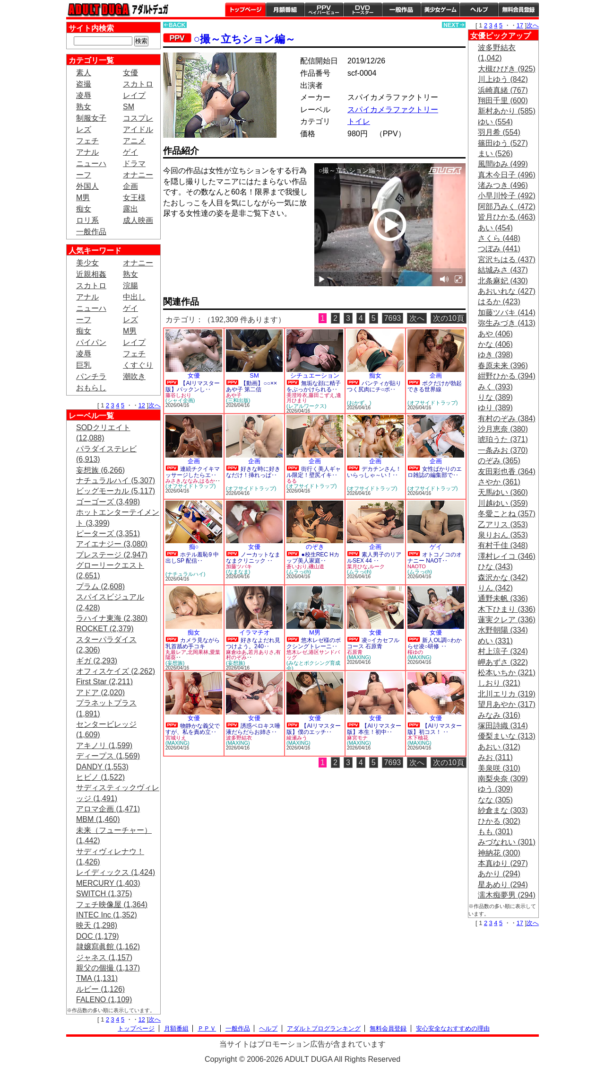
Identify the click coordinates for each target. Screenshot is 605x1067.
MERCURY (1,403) (108, 883)
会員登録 (518, 9)
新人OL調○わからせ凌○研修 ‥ (434, 643)
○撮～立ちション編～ (244, 39)
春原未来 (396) (503, 366)
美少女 (87, 263)
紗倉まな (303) (503, 810)
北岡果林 (198, 652)
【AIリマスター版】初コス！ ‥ (434, 729)
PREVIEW (236, 240)
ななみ (190, 481)
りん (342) (495, 588)
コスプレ (138, 118)
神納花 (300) (499, 853)
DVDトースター (362, 9)
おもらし (91, 388)
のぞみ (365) (499, 461)
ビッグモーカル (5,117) (115, 491)
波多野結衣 (239, 738)
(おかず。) (359, 403)
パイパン (91, 342)
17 (520, 25)
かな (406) (495, 344)
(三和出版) (238, 400)
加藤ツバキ (239, 566)
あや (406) (495, 334)
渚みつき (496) (503, 185)
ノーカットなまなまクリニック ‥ (253, 557)
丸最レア (175, 652)
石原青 (355, 652)
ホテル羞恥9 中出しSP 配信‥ (192, 557)
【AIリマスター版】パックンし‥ (192, 386)
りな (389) (495, 397)
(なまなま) (238, 571)
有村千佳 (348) (503, 545)
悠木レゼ (296, 652)
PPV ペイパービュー (323, 9)
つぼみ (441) (499, 249)
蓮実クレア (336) (507, 620)
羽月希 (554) (499, 132)
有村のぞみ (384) (507, 418)
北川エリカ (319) (507, 694)
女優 (130, 73)
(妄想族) (174, 663)
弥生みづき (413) (507, 323)
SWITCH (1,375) (104, 894)
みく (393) (495, 387)
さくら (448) (499, 238)
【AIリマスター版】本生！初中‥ (374, 729)
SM (128, 107)
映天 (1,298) (96, 925)
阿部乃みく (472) (507, 207)
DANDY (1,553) (102, 767)
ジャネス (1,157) (104, 957)
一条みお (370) (503, 450)
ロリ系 (87, 220)
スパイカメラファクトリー (392, 110)
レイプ (134, 95)
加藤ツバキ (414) (507, 313)
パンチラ (91, 376)
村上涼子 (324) (503, 651)
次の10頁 (448, 318)
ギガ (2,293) (96, 661)
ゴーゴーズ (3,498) (108, 502)
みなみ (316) (499, 715)
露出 (130, 209)
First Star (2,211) (104, 682)
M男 (83, 198)
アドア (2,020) (100, 692)
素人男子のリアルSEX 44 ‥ (374, 557)
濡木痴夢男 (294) (507, 895)
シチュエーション (314, 375)
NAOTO (416, 566)
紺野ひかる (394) (507, 376)
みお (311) (495, 757)
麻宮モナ (357, 738)
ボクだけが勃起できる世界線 (434, 386)
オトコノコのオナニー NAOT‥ (434, 557)
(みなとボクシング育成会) (313, 665)
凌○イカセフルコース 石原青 (373, 643)
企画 (130, 186)
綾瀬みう (296, 738)
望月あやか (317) (507, 704)
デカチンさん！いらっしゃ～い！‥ (374, 472)
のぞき (315, 546)
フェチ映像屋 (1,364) (111, 904)
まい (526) (495, 154)
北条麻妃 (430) (503, 281)
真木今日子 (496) (507, 175)
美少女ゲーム (440, 9)
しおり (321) (499, 683)
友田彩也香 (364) (507, 471)
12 (141, 405)
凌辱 (83, 95)
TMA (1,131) (97, 978)
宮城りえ (175, 738)
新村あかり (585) (507, 111)
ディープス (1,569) (108, 756)
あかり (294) (499, 874)
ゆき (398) (495, 355)
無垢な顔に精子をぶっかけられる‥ (313, 386)
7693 (392, 318)
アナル (87, 152)
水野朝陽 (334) (503, 630)
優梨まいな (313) (507, 736)
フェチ (87, 141)
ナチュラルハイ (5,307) (115, 480)
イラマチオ (254, 632)
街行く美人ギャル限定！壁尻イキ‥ (313, 472)
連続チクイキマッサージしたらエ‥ (192, 472)
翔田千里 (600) (503, 101)
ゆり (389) (495, 408)
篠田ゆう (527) (503, 143)
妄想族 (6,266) (100, 470)
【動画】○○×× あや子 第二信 (251, 386)
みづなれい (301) (507, 842)
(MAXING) (359, 657)
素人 (83, 73)
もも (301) (495, 832)
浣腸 (130, 286)
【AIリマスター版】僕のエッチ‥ (313, 729)
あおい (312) (499, 747)
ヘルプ (478, 9)
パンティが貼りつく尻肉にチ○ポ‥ (374, 386)
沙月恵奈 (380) (503, 429)
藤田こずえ (322, 395)
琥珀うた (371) (503, 439)
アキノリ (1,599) (104, 745)
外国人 (87, 186)
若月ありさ (261, 652)
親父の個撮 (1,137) (108, 968)
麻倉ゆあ (236, 652)
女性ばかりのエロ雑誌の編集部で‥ (434, 472)
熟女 (83, 107)
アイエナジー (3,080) (111, 544)
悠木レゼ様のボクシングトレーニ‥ (313, 643)
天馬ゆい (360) (503, 492)
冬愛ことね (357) (507, 514)
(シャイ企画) (180, 400)
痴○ (194, 546)
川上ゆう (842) (503, 79)
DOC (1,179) (97, 936)
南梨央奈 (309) (503, 779)
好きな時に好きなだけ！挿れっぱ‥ (253, 472)
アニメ (134, 141)
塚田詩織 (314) (503, 726)
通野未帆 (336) (503, 598)
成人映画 (138, 220)
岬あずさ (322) (503, 662)
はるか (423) (499, 302)
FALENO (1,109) (104, 1000)
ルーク (377, 566)
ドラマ (134, 163)
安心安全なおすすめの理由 (453, 1028)
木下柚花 (417, 738)
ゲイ (130, 152)
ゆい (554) (495, 122)
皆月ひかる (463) (507, 217)
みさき (173, 481)
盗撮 (83, 84)
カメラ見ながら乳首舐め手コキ (192, 643)
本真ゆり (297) (503, 863)
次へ (154, 405)
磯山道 (316, 566)
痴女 (83, 209)
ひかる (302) (499, 821)
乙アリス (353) (503, 524)
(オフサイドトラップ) (432, 403)
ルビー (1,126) (100, 989)
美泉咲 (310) (499, 768)
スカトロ (138, 84)
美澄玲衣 (296, 395)
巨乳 (83, 365)
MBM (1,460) (98, 819)
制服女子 (91, 118)
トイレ (358, 121)
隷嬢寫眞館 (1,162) (108, 947)
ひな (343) (495, 567)
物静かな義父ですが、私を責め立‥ (192, 729)
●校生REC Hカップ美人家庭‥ (312, 557)
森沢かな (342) (503, 577)
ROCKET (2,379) (105, 629)
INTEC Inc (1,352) (106, 915)
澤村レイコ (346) (507, 556)
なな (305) (495, 800)
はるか (207, 481)
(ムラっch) (298, 571)
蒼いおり (296, 566)
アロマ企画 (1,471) (108, 809)
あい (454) (495, 228)
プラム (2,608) (100, 586)
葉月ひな (357, 566)
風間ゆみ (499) (503, 164)
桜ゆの (415, 652)
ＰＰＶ (207, 1028)
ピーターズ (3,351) (108, 533)
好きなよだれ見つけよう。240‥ (253, 643)
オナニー (138, 175)
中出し (134, 297)
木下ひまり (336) (507, 609)
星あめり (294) (503, 885)
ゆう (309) (495, 789)
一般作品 (401, 9)
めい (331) (495, 641)
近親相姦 (91, 274)
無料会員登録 (388, 1028)
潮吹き (134, 376)
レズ (83, 129)
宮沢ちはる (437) (507, 260)
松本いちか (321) (507, 673)
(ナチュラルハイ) (185, 574)
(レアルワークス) (306, 406)
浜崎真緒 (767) (503, 90)
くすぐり (138, 365)
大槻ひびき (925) (507, 69)
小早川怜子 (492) (507, 196)
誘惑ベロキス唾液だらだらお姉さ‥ (253, 729)
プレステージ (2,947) (111, 555)
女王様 (134, 198)
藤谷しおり (178, 395)
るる (291, 481)
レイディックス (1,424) (115, 872)
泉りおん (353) (503, 535)
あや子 (234, 395)
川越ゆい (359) (503, 503)
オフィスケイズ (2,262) (115, 671)
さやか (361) (499, 482)
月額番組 (285, 9)
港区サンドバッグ (313, 655)
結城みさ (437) (503, 270)
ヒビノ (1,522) (100, 777)
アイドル (138, 129)
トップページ (245, 9)
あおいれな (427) (507, 291)
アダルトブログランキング (324, 1028)
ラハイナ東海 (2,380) (111, 618)
